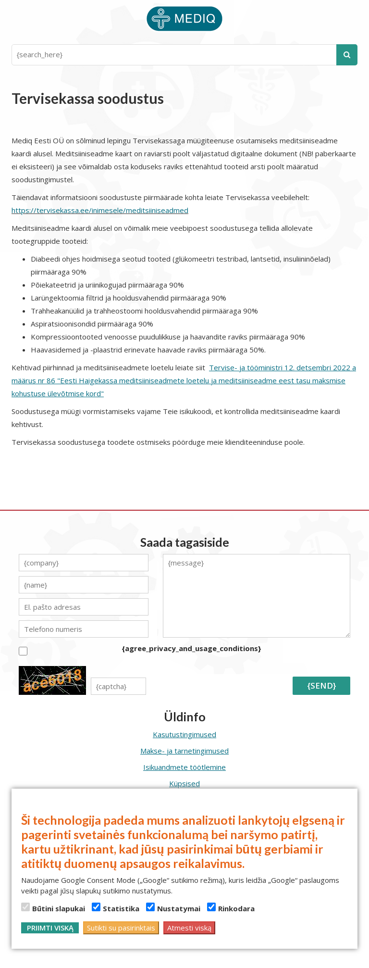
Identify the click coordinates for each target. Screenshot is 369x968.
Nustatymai (173, 908)
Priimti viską (50, 927)
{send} (321, 685)
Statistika (115, 908)
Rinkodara (231, 908)
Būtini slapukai (53, 908)
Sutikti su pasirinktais (121, 927)
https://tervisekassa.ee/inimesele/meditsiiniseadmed (100, 210)
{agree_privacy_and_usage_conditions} (191, 648)
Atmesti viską (189, 927)
